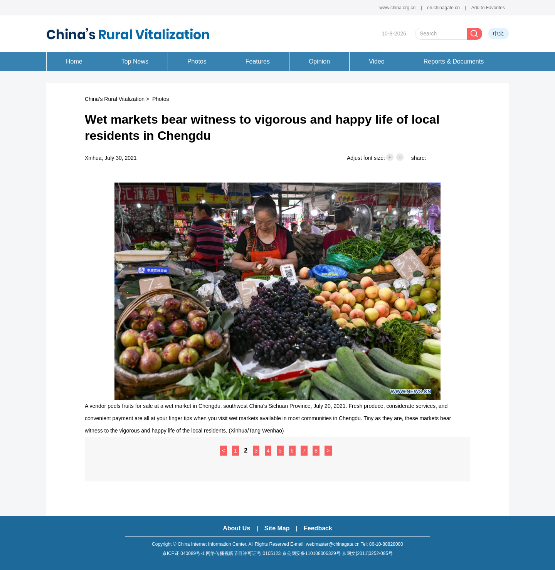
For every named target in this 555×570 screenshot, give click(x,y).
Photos (160, 99)
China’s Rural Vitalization (115, 99)
